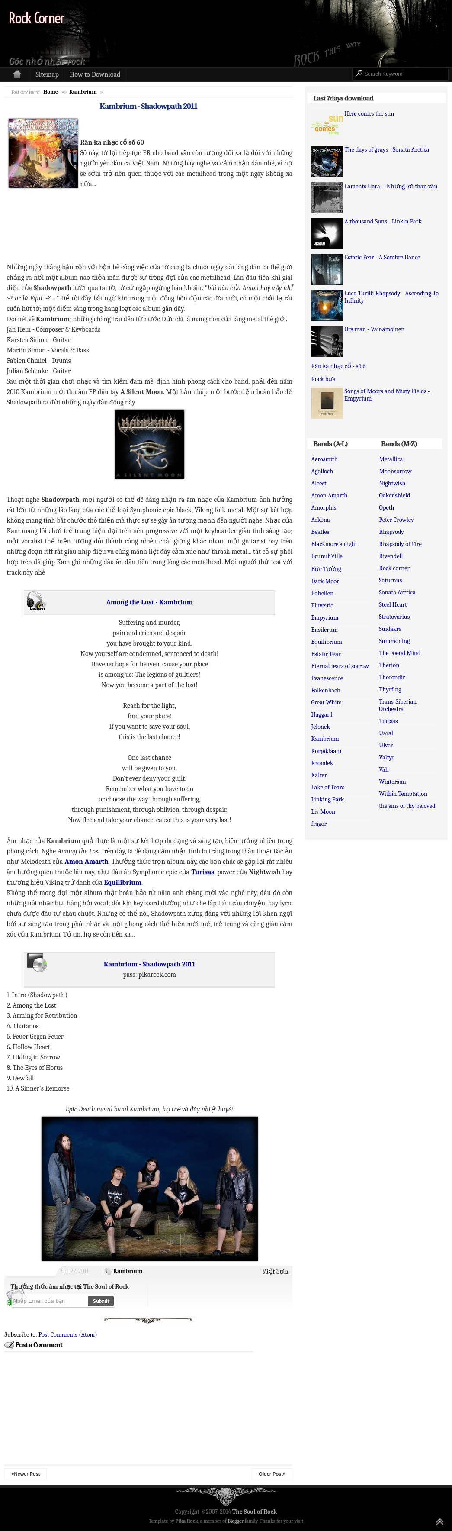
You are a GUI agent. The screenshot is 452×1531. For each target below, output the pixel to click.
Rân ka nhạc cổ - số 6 (338, 366)
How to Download (95, 74)
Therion (389, 665)
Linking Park (327, 799)
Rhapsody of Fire (400, 544)
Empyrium (325, 617)
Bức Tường (326, 569)
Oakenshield (394, 495)
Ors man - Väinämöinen (375, 329)
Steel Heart (393, 604)
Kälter (319, 775)
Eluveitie (322, 605)
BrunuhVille (327, 556)
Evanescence (327, 678)
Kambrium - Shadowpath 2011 (148, 106)
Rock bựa (323, 379)
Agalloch (322, 471)
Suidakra (390, 629)
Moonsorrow (395, 471)
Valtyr (386, 757)
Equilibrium (326, 642)
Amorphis (324, 507)
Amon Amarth (329, 495)
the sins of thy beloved (407, 806)
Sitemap (46, 74)
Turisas (388, 721)
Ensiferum (324, 629)
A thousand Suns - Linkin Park (383, 221)
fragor (319, 823)
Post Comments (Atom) (67, 1334)
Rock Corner (36, 18)
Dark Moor (325, 581)
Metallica (391, 459)
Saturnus (390, 580)
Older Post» (272, 1473)
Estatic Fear (326, 654)
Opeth (386, 507)
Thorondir (392, 677)
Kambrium (127, 1271)
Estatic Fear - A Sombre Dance (382, 257)
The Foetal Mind (399, 653)
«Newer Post (25, 1473)
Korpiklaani (326, 751)
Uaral (386, 733)
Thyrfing (390, 689)
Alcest (319, 483)
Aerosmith (324, 459)
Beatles (320, 532)
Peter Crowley (396, 519)
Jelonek (320, 726)
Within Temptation (403, 794)
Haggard (322, 714)
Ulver (386, 745)
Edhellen (322, 593)
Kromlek (322, 763)
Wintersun (392, 781)
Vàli (383, 769)
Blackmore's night (334, 544)
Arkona (320, 519)
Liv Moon (323, 811)
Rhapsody (391, 532)
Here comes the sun (369, 113)
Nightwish (392, 483)
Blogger (236, 1521)
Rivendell (391, 556)
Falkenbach (325, 690)
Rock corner (394, 568)
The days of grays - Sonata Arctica (387, 149)
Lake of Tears (328, 787)
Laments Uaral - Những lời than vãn (391, 186)
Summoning (394, 641)
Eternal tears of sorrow (340, 666)
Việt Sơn (274, 1271)
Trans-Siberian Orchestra (398, 705)
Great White (326, 702)
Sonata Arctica (397, 592)
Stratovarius (394, 616)
